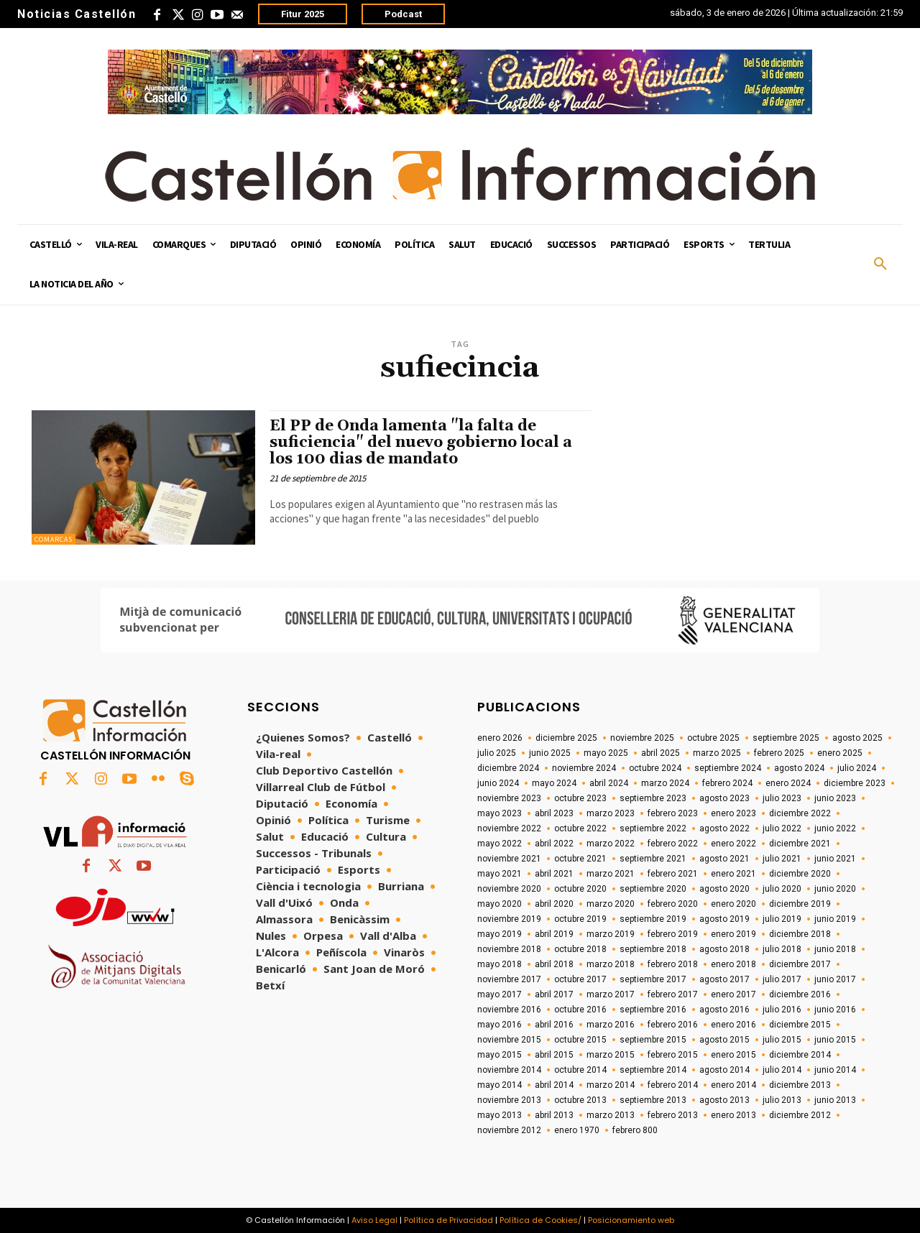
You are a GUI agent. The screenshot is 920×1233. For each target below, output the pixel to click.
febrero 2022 (673, 843)
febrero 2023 (673, 813)
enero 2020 (733, 904)
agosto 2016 (724, 1009)
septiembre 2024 (727, 768)
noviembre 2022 (509, 828)
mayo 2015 (499, 1054)
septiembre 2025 (786, 738)
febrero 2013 (673, 1115)
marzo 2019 (610, 934)
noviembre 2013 (509, 1100)
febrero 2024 (727, 783)
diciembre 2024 (508, 768)
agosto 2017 (724, 979)
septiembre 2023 (653, 798)
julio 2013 (782, 1100)
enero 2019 (733, 934)
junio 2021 (835, 858)
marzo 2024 (665, 783)
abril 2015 (554, 1054)
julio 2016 (782, 1009)
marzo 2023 (610, 813)
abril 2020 (554, 904)
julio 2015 (782, 1039)
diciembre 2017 (800, 964)
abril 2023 (554, 813)
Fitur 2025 (302, 14)
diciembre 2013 (800, 1085)
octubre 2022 (580, 828)
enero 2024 (788, 783)
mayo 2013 (499, 1115)
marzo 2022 (610, 843)
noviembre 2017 (509, 979)
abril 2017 (554, 994)
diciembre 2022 (800, 813)
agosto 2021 (724, 858)
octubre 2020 (580, 889)
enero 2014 (733, 1085)
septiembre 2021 (653, 858)
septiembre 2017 (653, 979)
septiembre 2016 (653, 1009)
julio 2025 (496, 753)
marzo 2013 (610, 1115)
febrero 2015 (673, 1054)
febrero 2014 (673, 1085)
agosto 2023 (724, 798)
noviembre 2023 (509, 798)
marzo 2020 (610, 904)
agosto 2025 (857, 738)
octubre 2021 (580, 858)
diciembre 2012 (800, 1115)
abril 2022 (554, 843)
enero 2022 (733, 843)
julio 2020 (782, 889)
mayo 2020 (499, 904)
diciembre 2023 (855, 783)
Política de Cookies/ (540, 1220)
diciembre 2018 (800, 934)
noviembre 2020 (509, 889)
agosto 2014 (724, 1070)
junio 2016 (835, 1009)
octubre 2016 (580, 1009)
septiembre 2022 (653, 828)
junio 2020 (835, 889)
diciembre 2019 (800, 904)
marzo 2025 (717, 753)
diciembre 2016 (800, 994)
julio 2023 (782, 798)
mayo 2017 (499, 994)
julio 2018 (782, 949)
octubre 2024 (655, 768)
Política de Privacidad (448, 1220)
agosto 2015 (724, 1039)
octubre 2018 (580, 949)
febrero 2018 (673, 964)
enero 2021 (733, 873)
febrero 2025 (779, 753)
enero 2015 (733, 1054)
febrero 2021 (673, 873)
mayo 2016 (499, 1024)
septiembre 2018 (653, 949)
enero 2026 (500, 738)
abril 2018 (554, 964)
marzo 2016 (610, 1024)
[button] (880, 264)
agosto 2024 (799, 768)
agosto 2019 (724, 919)
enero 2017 (733, 994)
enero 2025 (839, 753)
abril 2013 (554, 1115)
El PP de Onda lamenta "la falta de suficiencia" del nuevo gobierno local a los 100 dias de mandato (421, 442)
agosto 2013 (724, 1100)
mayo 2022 (499, 843)
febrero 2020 (673, 904)
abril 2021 (554, 873)
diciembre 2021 (800, 843)
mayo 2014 (499, 1085)
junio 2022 (835, 828)
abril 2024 (608, 783)
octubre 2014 (580, 1070)
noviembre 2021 (509, 858)
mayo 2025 (606, 753)
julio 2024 (856, 768)
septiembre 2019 (653, 919)
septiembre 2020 (653, 889)
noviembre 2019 (509, 919)
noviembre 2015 (509, 1039)
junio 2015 (835, 1039)
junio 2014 (835, 1070)
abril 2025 (660, 753)
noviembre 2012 (509, 1130)
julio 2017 (782, 979)
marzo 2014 (610, 1085)
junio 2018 (835, 949)
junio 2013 (835, 1100)
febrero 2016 (673, 1024)
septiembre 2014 (653, 1070)
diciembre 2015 (800, 1024)
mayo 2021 (499, 873)
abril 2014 (554, 1085)
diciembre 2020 (800, 873)
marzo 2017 (610, 994)
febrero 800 (635, 1130)
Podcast (403, 14)
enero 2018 (733, 964)
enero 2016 (733, 1024)
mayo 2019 (499, 934)
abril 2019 (554, 934)
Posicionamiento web (631, 1220)
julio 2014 (782, 1070)
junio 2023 (835, 798)
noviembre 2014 (509, 1070)
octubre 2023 (580, 798)
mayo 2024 (554, 783)
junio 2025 (550, 753)
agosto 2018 (724, 949)
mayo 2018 (499, 964)
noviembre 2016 (509, 1009)
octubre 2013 (580, 1100)
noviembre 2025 (642, 738)
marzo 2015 (610, 1054)
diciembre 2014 (800, 1054)
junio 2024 (498, 783)
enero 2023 (733, 813)
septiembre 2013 (653, 1100)
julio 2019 (782, 919)
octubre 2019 (580, 919)
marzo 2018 (610, 964)
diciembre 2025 (566, 738)
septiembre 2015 (653, 1039)
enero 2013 (733, 1115)
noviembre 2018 (509, 949)
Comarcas (53, 539)
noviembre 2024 (584, 768)
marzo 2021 (610, 873)
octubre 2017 (580, 979)
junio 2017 (835, 979)
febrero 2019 (673, 934)
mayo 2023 (499, 813)
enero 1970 (576, 1130)
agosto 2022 (724, 828)
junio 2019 (835, 919)
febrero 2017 (673, 994)
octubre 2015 (580, 1039)
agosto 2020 (724, 889)
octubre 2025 (713, 738)
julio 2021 (782, 858)
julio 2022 (782, 828)
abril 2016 (554, 1024)
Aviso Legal (374, 1220)
